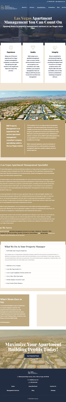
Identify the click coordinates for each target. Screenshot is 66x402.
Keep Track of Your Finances (14, 284)
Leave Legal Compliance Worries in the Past (18, 274)
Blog (33, 390)
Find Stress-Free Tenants (13, 267)
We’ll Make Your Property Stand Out (16, 252)
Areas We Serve (33, 386)
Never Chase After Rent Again (14, 277)
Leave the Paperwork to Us (13, 270)
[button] (33, 356)
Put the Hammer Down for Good (15, 281)
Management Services (13, 390)
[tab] (33, 252)
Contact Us (53, 386)
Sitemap (53, 390)
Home (13, 386)
